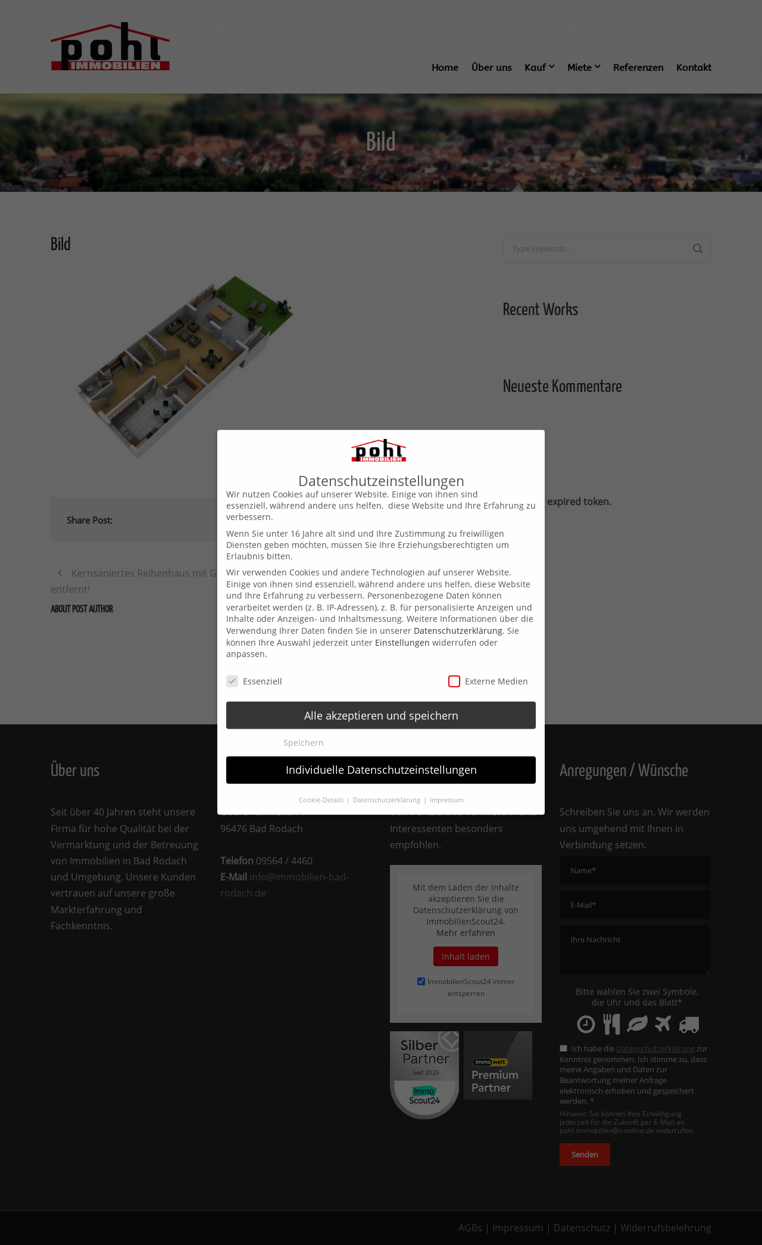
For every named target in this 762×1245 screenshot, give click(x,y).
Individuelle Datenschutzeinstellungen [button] (381, 755)
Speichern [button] (303, 727)
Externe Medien (488, 666)
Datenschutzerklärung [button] (387, 784)
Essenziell (254, 666)
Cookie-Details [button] (322, 784)
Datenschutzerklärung (458, 615)
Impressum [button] (447, 784)
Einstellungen (402, 627)
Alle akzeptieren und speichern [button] (381, 700)
